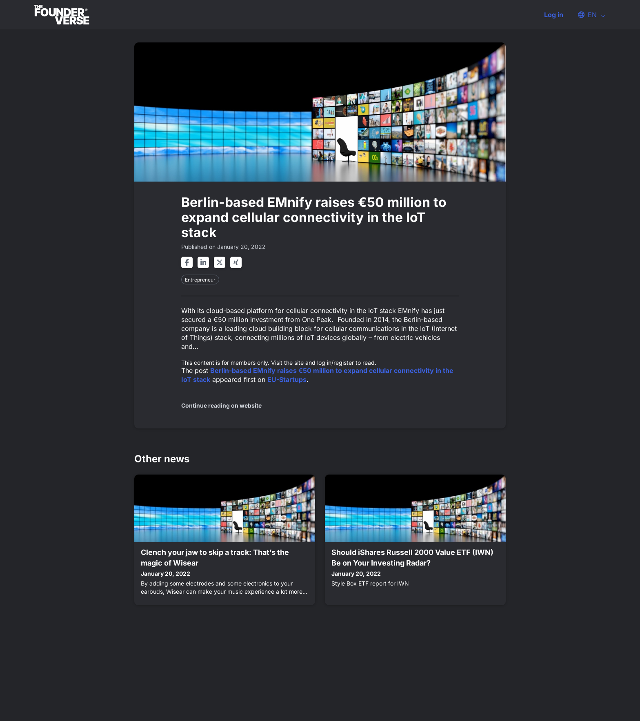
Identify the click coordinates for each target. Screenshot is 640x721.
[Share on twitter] (219, 262)
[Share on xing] (236, 262)
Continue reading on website (221, 405)
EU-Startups (287, 379)
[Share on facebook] (187, 262)
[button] (588, 14)
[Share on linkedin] (203, 262)
